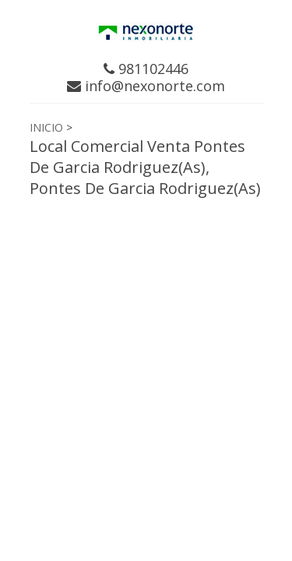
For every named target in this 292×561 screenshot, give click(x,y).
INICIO (46, 127)
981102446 (146, 68)
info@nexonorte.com (146, 85)
